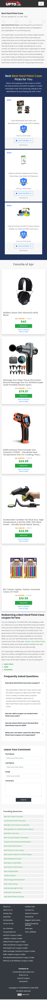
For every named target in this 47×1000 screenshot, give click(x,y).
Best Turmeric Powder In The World (16, 838)
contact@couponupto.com (23, 972)
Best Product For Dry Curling (13, 850)
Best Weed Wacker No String (14, 897)
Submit (23, 800)
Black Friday (40, 641)
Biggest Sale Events (32, 920)
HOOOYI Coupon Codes (12, 935)
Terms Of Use (8, 923)
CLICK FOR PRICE (23, 141)
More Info (23, 326)
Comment (8, 670)
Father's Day (30, 641)
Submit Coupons (31, 913)
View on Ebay (23, 332)
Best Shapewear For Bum (13, 859)
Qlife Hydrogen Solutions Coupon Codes (19, 951)
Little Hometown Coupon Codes (15, 945)
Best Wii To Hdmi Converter (13, 817)
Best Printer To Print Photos (13, 867)
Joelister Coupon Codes (12, 938)
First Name (9, 754)
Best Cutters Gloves (11, 884)
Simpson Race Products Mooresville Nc (17, 842)
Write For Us (23, 975)
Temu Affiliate (30, 932)
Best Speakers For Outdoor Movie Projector (19, 829)
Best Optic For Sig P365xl (12, 863)
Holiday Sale (30, 906)
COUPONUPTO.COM (26, 988)
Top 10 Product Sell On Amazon (15, 821)
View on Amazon (23, 330)
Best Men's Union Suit (11, 833)
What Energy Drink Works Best (14, 880)
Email (7, 772)
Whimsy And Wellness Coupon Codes (18, 961)
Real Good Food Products (13, 846)
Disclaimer (23, 981)
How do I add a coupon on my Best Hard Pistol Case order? (21, 714)
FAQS (6, 667)
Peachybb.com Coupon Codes (15, 948)
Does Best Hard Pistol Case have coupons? (22, 683)
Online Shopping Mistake (31, 924)
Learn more (8, 664)
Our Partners (8, 928)
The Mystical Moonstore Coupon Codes (18, 957)
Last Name (9, 763)
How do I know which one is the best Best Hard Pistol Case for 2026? (21, 724)
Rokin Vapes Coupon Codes (14, 954)
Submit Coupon (23, 978)
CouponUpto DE (9, 932)
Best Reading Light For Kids (13, 888)
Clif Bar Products (10, 876)
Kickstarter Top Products (12, 892)
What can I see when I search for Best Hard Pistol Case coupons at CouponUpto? (22, 733)
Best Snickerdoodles (11, 871)
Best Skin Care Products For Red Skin (16, 825)
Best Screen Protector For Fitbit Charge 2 (18, 854)
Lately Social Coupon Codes (14, 942)
